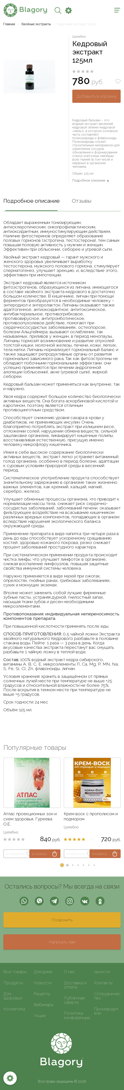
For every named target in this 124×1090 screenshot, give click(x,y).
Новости (42, 982)
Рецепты (42, 993)
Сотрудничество (107, 995)
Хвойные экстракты (36, 24)
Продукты (13, 982)
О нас (69, 971)
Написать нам (62, 941)
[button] (62, 865)
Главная (9, 24)
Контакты (103, 982)
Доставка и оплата (75, 984)
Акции (40, 1015)
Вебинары (43, 1004)
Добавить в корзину (96, 96)
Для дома (43, 971)
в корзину (39, 854)
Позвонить (62, 919)
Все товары (14, 971)
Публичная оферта (74, 1000)
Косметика (14, 1008)
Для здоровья (12, 995)
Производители (106, 1011)
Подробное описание (88, 180)
